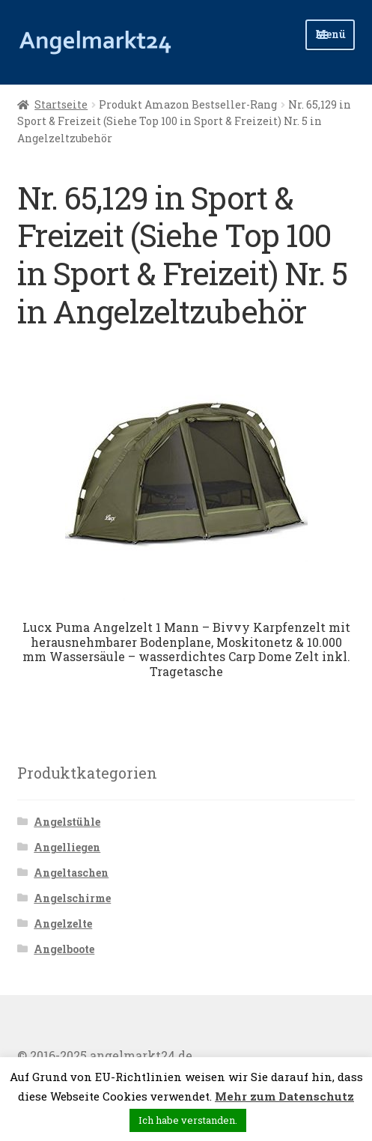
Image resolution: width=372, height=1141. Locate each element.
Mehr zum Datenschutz (284, 1096)
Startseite (61, 104)
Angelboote (64, 949)
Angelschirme (72, 898)
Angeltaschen (71, 872)
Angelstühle (67, 822)
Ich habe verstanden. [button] (187, 1120)
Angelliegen (67, 847)
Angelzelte (63, 923)
